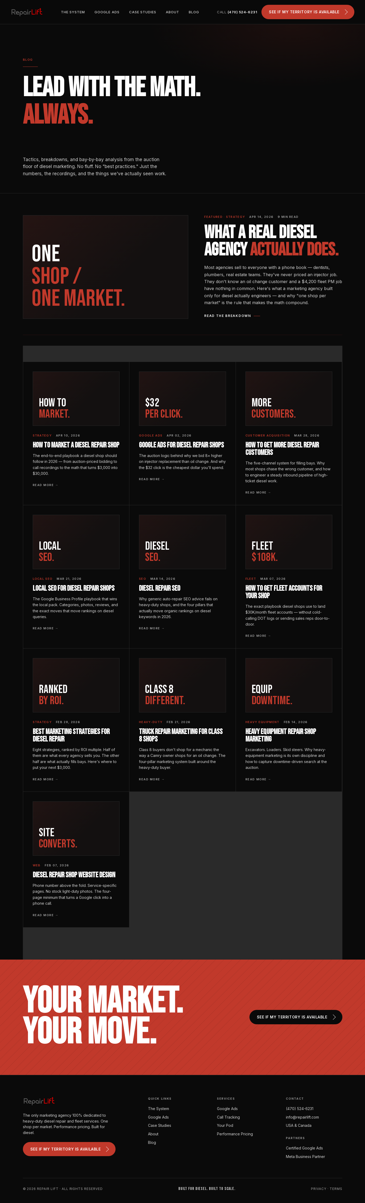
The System (73, 12)
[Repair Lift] (27, 12)
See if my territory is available (308, 12)
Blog (194, 12)
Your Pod (225, 1125)
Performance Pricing (235, 1134)
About (172, 12)
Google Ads (107, 12)
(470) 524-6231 (299, 1108)
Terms (336, 1189)
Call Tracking (228, 1117)
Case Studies (142, 12)
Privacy (318, 1189)
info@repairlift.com (302, 1117)
